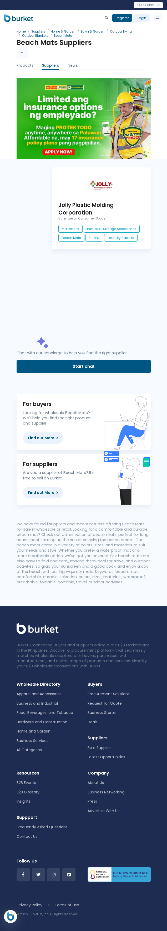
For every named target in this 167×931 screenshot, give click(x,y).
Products (25, 65)
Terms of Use (67, 905)
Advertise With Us (103, 810)
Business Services (32, 740)
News (73, 65)
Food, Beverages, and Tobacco (45, 712)
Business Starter (102, 712)
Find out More (43, 438)
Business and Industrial (37, 703)
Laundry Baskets (121, 238)
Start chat (84, 366)
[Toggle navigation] (157, 18)
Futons (94, 238)
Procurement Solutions (109, 694)
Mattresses (70, 229)
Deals (93, 722)
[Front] (38, 628)
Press (92, 801)
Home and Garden (33, 731)
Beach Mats (71, 238)
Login (142, 18)
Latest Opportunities (106, 757)
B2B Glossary (28, 792)
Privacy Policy (30, 905)
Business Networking (106, 792)
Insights (24, 801)
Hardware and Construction (42, 722)
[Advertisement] (101, 298)
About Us (96, 782)
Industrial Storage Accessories (111, 229)
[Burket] (18, 18)
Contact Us (27, 836)
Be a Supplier (99, 747)
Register (122, 18)
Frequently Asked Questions (42, 827)
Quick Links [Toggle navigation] (148, 5)
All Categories (29, 749)
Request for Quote (105, 703)
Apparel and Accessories (39, 694)
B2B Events (26, 782)
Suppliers (50, 65)
